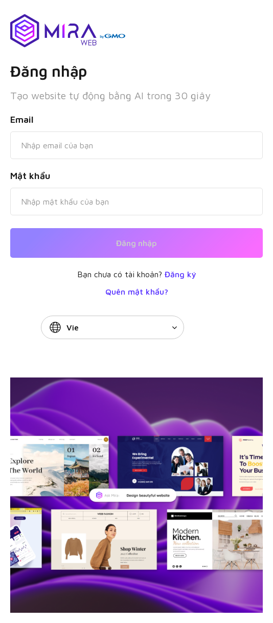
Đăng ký (180, 274)
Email (22, 119)
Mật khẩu (30, 175)
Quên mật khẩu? (136, 291)
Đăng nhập (136, 243)
